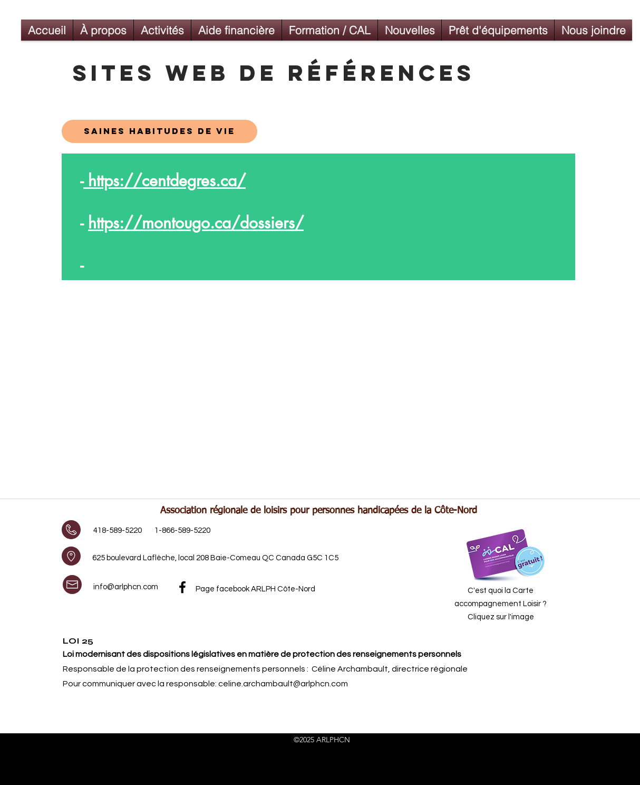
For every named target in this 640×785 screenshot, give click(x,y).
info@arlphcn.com (125, 587)
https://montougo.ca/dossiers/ (196, 222)
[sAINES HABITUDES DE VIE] (159, 131)
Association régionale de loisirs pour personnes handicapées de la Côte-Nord (318, 510)
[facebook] (182, 587)
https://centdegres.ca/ (164, 180)
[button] (162, 30)
